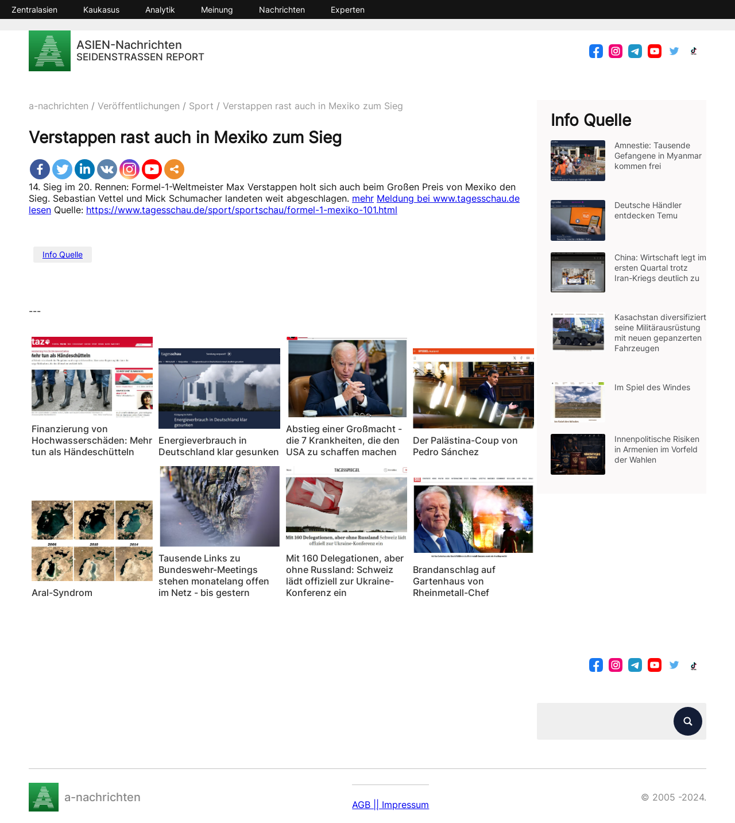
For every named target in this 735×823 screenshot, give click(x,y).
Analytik (160, 9)
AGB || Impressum (390, 804)
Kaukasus (101, 9)
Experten (348, 9)
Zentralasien (34, 9)
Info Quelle (62, 254)
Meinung (217, 9)
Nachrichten (282, 9)
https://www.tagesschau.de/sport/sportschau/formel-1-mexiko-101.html (241, 210)
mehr (363, 198)
